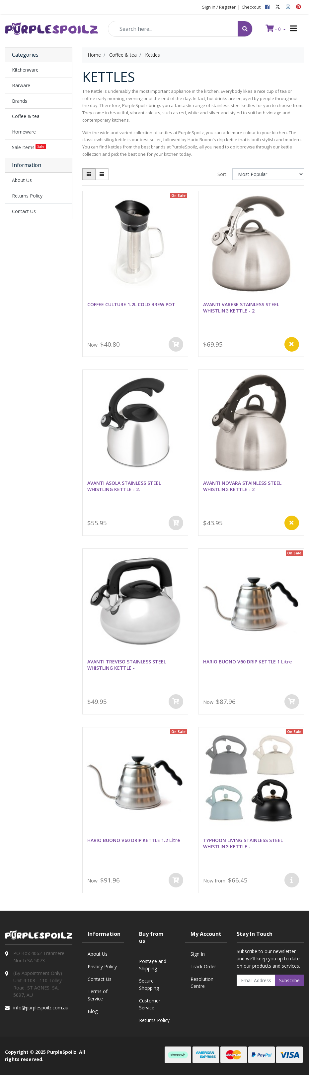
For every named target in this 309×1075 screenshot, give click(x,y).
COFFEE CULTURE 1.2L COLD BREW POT (131, 304)
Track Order (203, 966)
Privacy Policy (102, 966)
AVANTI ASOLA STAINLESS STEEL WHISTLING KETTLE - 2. (124, 486)
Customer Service (149, 1004)
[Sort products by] (268, 174)
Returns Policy (27, 196)
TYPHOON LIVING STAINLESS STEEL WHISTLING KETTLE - (243, 843)
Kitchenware (25, 70)
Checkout (251, 7)
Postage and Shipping (152, 965)
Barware (21, 85)
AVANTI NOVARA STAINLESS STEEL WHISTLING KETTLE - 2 (242, 486)
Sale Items (29, 147)
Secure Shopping (149, 984)
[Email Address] (256, 980)
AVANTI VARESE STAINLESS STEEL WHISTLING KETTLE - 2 (241, 307)
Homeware (24, 132)
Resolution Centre (202, 983)
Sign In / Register (219, 7)
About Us (22, 180)
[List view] (102, 174)
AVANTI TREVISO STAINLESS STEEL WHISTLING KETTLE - (126, 664)
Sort (221, 174)
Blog (93, 1011)
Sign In (198, 954)
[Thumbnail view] (89, 174)
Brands (19, 101)
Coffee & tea (25, 116)
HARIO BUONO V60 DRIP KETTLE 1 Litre (247, 661)
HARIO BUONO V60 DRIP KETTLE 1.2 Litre (133, 840)
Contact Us (24, 211)
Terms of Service (98, 995)
